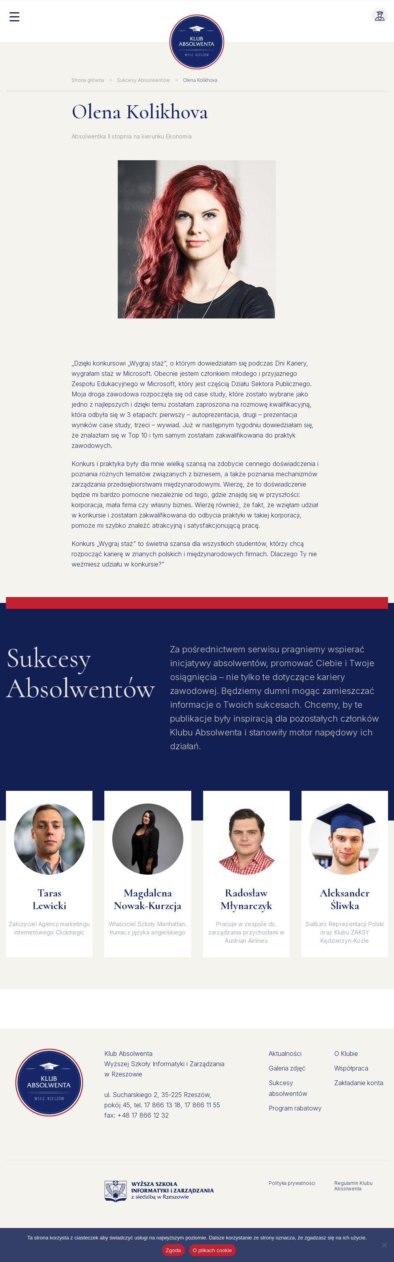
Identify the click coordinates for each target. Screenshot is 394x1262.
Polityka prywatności (292, 1183)
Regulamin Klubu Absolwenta (353, 1186)
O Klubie (346, 1053)
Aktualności (285, 1053)
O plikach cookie (212, 1250)
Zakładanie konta (359, 1082)
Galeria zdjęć (287, 1068)
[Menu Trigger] (14, 16)
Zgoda (173, 1250)
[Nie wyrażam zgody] (384, 1245)
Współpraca (351, 1068)
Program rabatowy (295, 1106)
